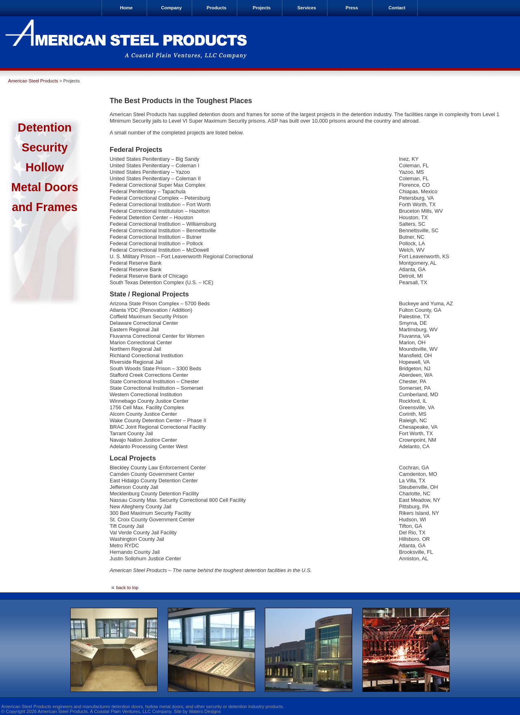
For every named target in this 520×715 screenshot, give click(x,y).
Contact (396, 7)
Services (306, 7)
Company (171, 7)
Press (352, 7)
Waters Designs (205, 711)
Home (126, 7)
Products (217, 7)
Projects (262, 7)
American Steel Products (33, 80)
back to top (124, 587)
